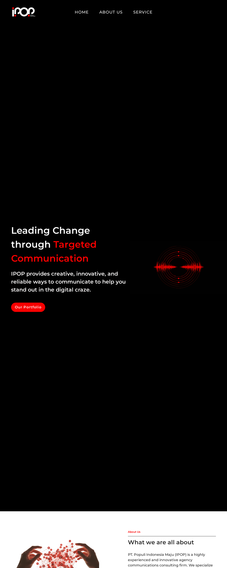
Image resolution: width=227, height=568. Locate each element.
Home (82, 12)
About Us (111, 12)
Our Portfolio (28, 307)
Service (143, 12)
